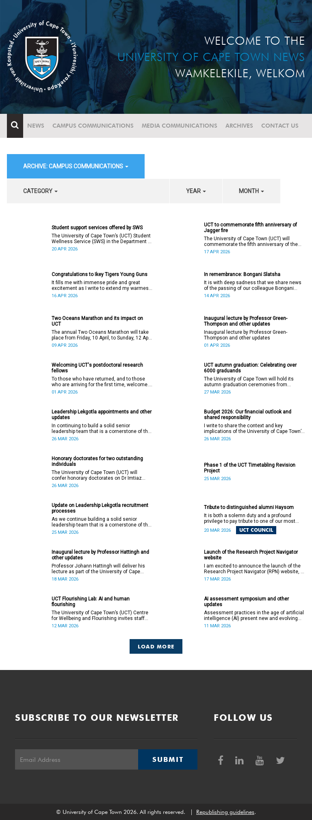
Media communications (179, 125)
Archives (239, 125)
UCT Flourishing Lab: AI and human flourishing (91, 601)
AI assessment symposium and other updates (246, 601)
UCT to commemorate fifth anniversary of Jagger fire (250, 227)
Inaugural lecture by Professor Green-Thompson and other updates (245, 321)
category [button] (40, 191)
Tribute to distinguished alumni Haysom (249, 507)
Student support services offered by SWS (97, 228)
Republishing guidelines (225, 812)
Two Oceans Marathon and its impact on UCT (97, 321)
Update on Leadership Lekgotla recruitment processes (100, 508)
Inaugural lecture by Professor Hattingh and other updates (100, 555)
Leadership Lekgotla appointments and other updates (102, 414)
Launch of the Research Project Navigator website (251, 555)
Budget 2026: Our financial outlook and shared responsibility (247, 414)
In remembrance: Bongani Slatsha (242, 274)
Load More (156, 646)
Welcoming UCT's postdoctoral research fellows (97, 368)
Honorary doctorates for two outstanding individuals (97, 461)
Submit (167, 759)
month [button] (251, 191)
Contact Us (280, 125)
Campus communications (93, 125)
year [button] (196, 191)
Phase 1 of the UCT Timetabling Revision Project (249, 468)
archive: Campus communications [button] (75, 166)
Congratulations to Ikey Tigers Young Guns (99, 274)
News (35, 125)
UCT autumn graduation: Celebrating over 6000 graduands (250, 368)
